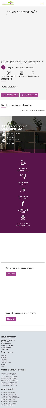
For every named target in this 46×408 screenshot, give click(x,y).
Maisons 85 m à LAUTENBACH (9, 375)
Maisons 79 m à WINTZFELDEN (9, 373)
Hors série (4, 361)
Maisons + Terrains (6, 362)
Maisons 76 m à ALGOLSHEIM (9, 378)
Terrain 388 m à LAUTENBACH (9, 403)
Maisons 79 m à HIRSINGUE (8, 384)
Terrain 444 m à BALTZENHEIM (9, 394)
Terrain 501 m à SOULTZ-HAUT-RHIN (10, 398)
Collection (4, 359)
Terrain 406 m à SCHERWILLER (9, 396)
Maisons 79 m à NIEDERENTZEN (10, 380)
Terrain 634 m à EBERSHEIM (8, 392)
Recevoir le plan (29, 95)
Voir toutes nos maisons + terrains (33, 110)
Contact (4, 366)
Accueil (4, 355)
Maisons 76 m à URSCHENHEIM (9, 382)
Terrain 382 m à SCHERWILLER (9, 401)
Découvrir (11, 274)
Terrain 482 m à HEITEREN (8, 399)
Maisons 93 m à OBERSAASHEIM (10, 376)
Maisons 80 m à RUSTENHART (9, 385)
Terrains (4, 364)
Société (4, 357)
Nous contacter (10, 95)
